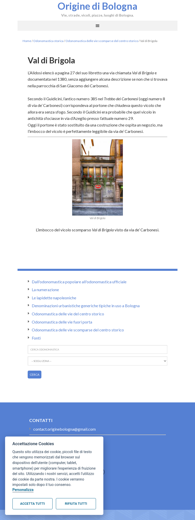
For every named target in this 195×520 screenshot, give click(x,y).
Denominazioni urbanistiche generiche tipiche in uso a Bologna (86, 305)
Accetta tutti (32, 503)
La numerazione (45, 289)
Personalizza (23, 490)
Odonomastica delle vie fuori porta (62, 321)
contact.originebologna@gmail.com (64, 429)
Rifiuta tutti (76, 503)
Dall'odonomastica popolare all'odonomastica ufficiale (79, 281)
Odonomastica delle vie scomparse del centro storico (102, 41)
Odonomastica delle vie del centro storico (68, 313)
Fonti (36, 337)
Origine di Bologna (97, 6)
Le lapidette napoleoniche (54, 297)
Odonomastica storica (48, 41)
